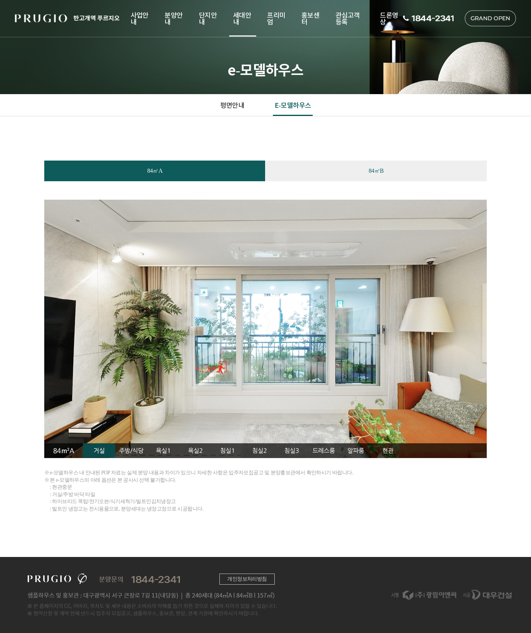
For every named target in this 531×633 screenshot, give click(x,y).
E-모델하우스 (293, 105)
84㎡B (376, 171)
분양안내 (173, 18)
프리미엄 (276, 18)
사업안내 (140, 18)
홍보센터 (310, 18)
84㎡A (154, 171)
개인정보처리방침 (247, 579)
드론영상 (389, 18)
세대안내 (242, 18)
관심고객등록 (348, 18)
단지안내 (208, 18)
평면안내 (232, 105)
